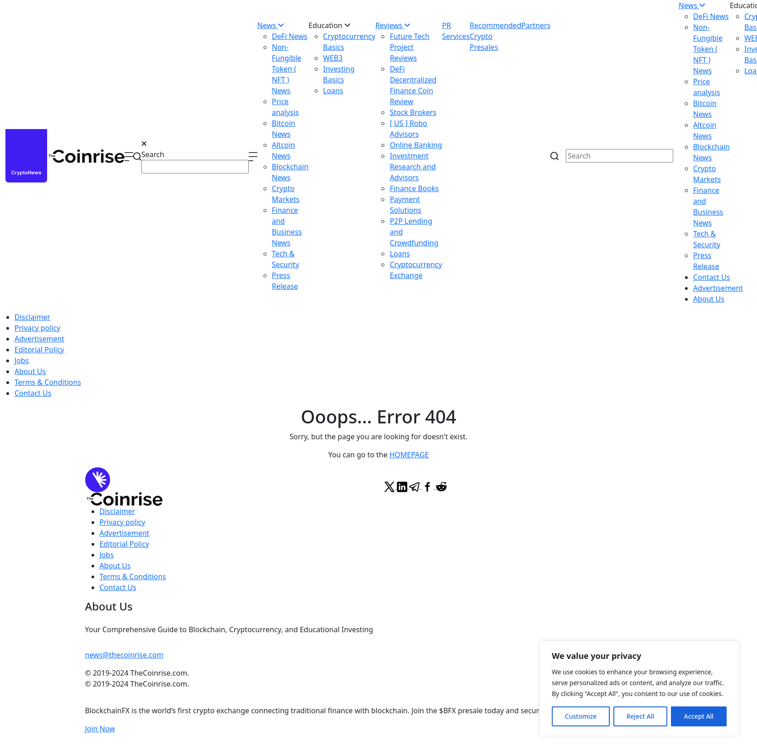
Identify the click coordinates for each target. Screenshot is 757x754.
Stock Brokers (413, 112)
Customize (581, 716)
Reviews (392, 25)
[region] (639, 688)
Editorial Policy (39, 350)
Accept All (699, 716)
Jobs (21, 360)
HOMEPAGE (409, 455)
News (270, 25)
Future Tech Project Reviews (409, 47)
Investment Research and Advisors (412, 166)
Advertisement (718, 288)
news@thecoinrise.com (124, 655)
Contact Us (711, 277)
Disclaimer (32, 317)
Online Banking (416, 145)
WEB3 (332, 58)
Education (330, 25)
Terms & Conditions (47, 382)
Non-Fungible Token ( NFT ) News (286, 69)
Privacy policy (37, 328)
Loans (333, 91)
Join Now (100, 729)
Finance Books (414, 188)
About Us (708, 299)
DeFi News (289, 36)
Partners (535, 25)
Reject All (640, 716)
